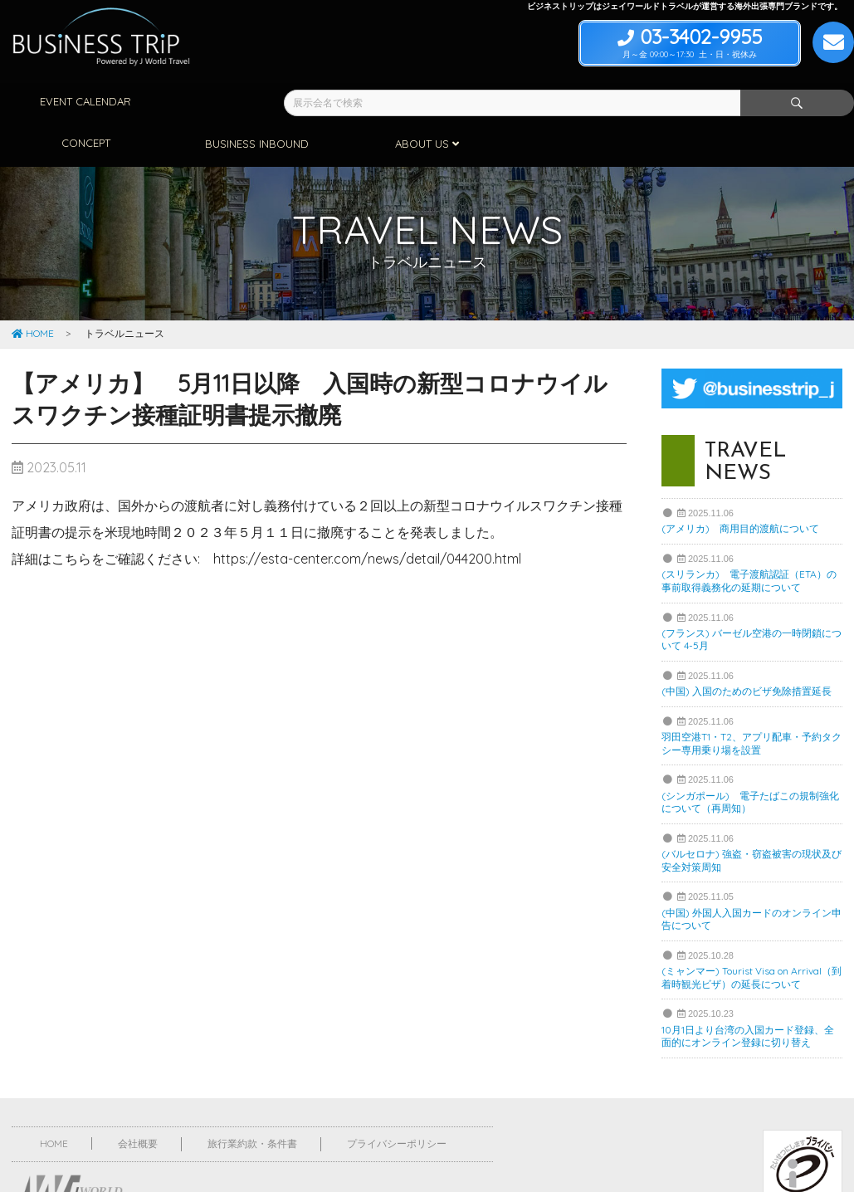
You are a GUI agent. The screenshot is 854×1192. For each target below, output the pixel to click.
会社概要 (138, 1101)
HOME (33, 291)
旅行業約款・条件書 (252, 1101)
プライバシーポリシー (397, 1101)
